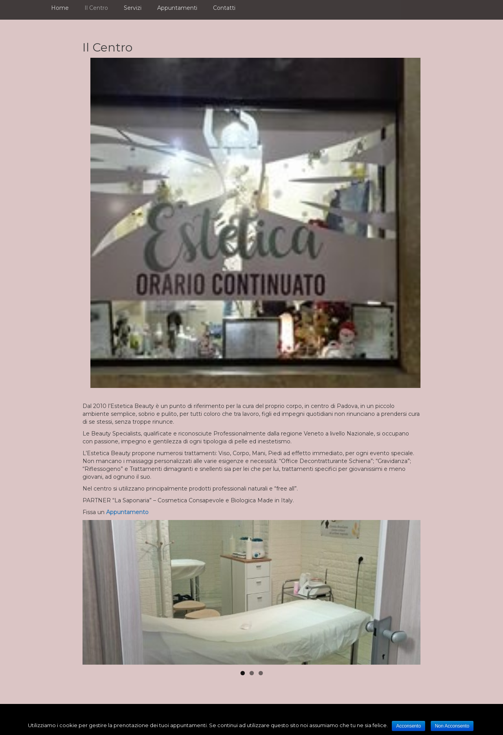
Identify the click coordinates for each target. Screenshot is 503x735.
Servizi (132, 7)
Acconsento (408, 726)
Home (60, 7)
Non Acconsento (452, 726)
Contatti (224, 7)
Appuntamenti (177, 7)
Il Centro (96, 7)
